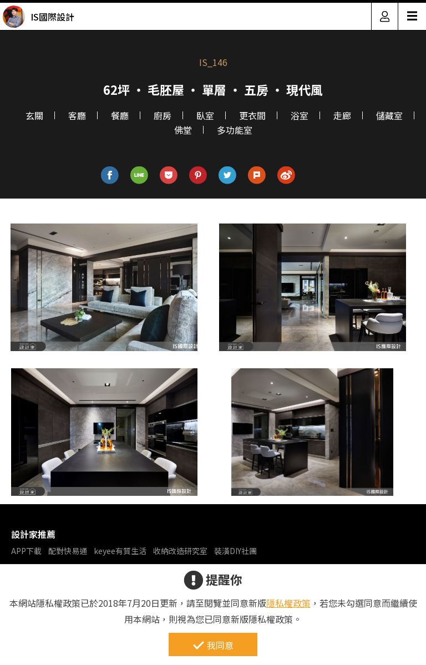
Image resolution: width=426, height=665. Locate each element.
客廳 (77, 115)
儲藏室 (389, 115)
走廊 (342, 115)
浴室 (299, 115)
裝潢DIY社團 (235, 550)
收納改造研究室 (180, 550)
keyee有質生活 (120, 550)
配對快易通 (67, 550)
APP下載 (26, 550)
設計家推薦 (33, 534)
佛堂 (183, 129)
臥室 (205, 115)
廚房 (162, 115)
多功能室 (234, 129)
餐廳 (120, 115)
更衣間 (252, 115)
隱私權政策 (288, 603)
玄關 (34, 115)
